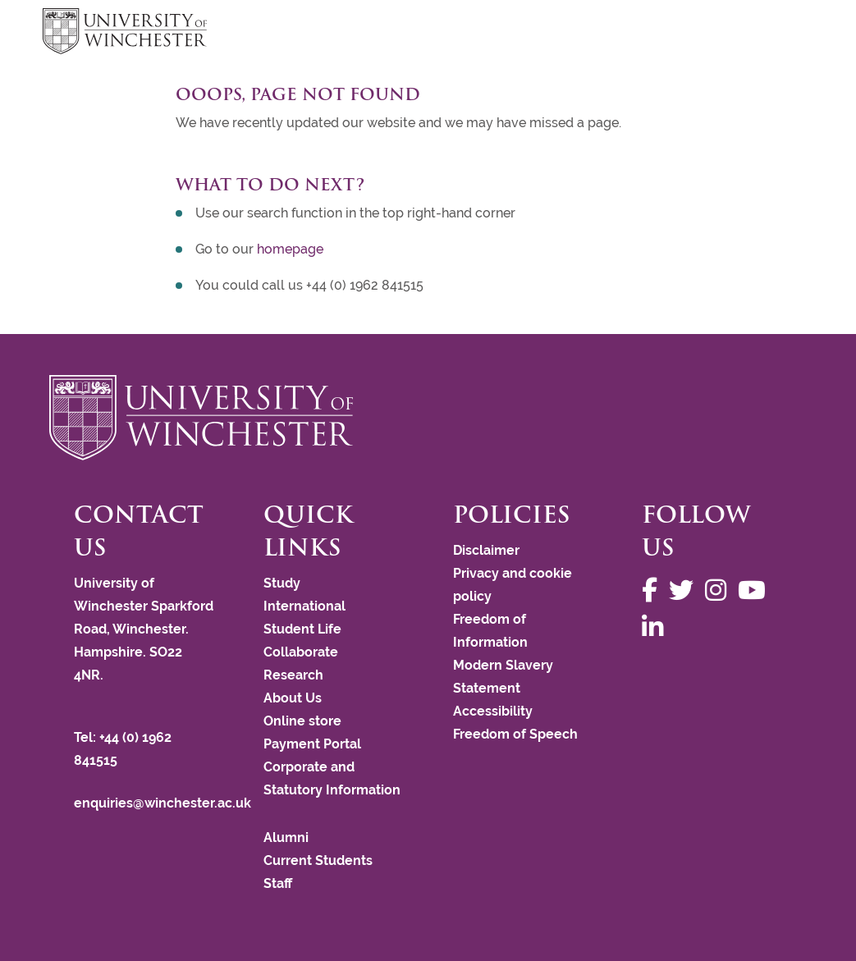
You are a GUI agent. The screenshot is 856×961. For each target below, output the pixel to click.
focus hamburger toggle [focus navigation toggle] (784, 33)
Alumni (286, 837)
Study (281, 583)
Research (293, 675)
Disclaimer (486, 550)
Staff (277, 883)
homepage (290, 249)
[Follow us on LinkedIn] (656, 627)
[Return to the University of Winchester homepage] (428, 417)
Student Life (302, 629)
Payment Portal (312, 744)
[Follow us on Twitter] (685, 590)
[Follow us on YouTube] (756, 590)
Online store (302, 721)
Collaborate (300, 652)
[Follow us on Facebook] (654, 590)
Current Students (318, 860)
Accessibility (493, 711)
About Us (292, 698)
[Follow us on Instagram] (720, 590)
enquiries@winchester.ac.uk (162, 803)
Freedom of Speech (515, 734)
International (304, 606)
